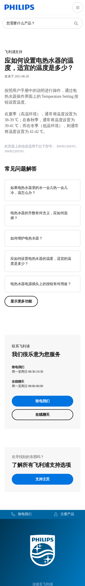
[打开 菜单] (77, 7)
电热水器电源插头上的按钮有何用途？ (40, 284)
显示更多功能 (21, 301)
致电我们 (42, 401)
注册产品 (67, 514)
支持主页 (42, 479)
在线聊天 (42, 414)
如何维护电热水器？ (26, 238)
